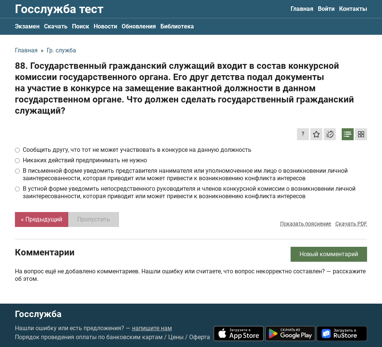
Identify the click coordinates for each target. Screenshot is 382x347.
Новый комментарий (329, 254)
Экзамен (27, 26)
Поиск (80, 26)
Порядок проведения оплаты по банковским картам (89, 337)
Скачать (56, 26)
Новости (105, 26)
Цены (176, 337)
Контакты (353, 8)
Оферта (199, 337)
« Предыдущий (41, 219)
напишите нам (152, 328)
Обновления (139, 26)
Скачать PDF (351, 224)
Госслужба (38, 314)
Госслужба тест (59, 9)
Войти (326, 8)
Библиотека (177, 26)
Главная (302, 8)
